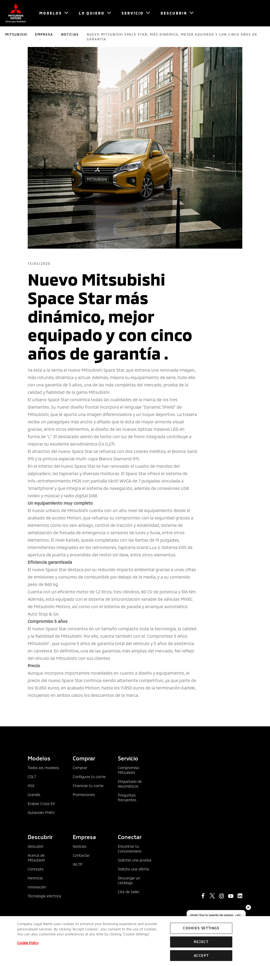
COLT (32, 776)
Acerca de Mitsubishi (36, 857)
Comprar (80, 767)
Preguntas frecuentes (127, 797)
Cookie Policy (27, 946)
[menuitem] (51, 13)
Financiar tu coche (88, 785)
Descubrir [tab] (40, 837)
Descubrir (36, 846)
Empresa (44, 34)
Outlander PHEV (41, 812)
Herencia (35, 878)
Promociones (84, 794)
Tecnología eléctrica (44, 896)
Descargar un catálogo (129, 880)
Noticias (70, 34)
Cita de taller (128, 891)
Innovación (37, 887)
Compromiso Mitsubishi (128, 770)
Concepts (36, 869)
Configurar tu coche (89, 776)
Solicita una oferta (133, 869)
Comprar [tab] (84, 758)
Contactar (81, 855)
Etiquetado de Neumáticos (130, 783)
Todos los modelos (43, 767)
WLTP (78, 864)
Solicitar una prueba (134, 860)
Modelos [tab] (39, 758)
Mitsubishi (16, 34)
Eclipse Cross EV (41, 803)
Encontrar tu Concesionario (129, 848)
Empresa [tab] (84, 837)
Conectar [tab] (130, 837)
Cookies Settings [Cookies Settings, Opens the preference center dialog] (201, 931)
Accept (201, 958)
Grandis (34, 794)
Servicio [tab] (128, 758)
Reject (201, 945)
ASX (31, 785)
